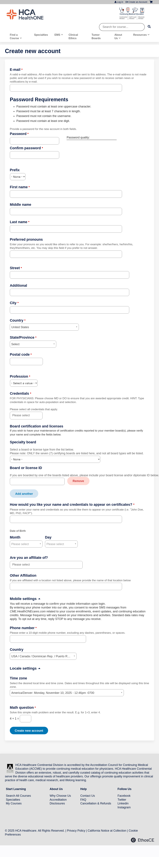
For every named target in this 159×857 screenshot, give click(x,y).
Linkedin (123, 803)
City (13, 303)
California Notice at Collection (107, 830)
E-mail (15, 69)
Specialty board (23, 442)
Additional (18, 285)
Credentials (19, 393)
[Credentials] (23, 415)
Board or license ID (26, 468)
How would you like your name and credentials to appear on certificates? (71, 504)
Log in (120, 2)
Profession (19, 376)
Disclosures (57, 803)
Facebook (124, 795)
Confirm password (25, 148)
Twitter (122, 799)
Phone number (22, 628)
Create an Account (137, 2)
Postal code (20, 354)
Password (18, 134)
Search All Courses (18, 795)
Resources (140, 34)
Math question (22, 707)
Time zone (18, 678)
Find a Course (14, 36)
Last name (18, 222)
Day (48, 537)
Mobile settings (23, 599)
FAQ (83, 799)
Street (15, 268)
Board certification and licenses (36, 426)
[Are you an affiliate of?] (23, 564)
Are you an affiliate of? (29, 558)
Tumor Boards (96, 36)
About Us (118, 36)
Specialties (41, 34)
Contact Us (87, 795)
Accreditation (58, 799)
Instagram (124, 807)
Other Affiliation (23, 575)
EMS (57, 34)
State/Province (22, 337)
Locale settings (23, 668)
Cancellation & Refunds (95, 803)
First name (19, 187)
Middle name (20, 204)
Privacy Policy (76, 830)
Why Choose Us (60, 795)
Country (16, 320)
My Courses (14, 803)
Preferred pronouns (26, 239)
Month (15, 537)
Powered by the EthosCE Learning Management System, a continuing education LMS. (142, 840)
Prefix (15, 170)
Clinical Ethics (73, 36)
